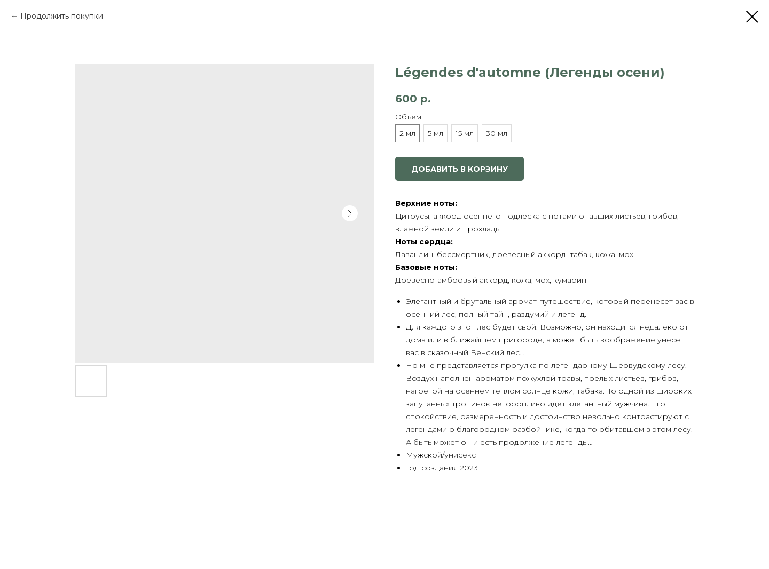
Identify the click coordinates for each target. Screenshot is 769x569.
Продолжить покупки (61, 16)
